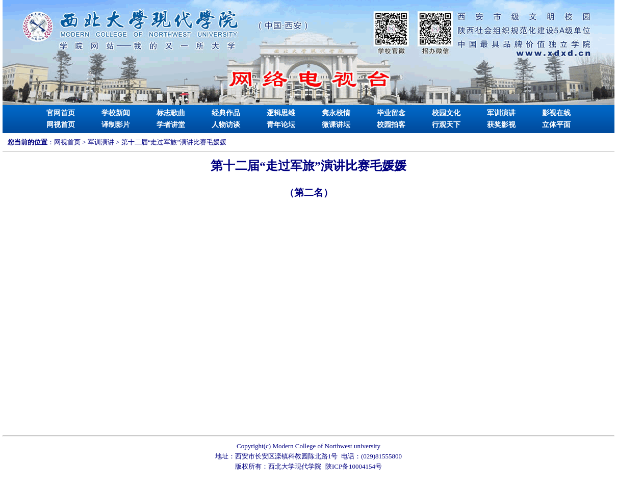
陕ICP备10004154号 (353, 466)
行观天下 (446, 125)
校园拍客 (391, 125)
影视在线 (556, 113)
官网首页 (60, 113)
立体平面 (556, 125)
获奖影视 (501, 125)
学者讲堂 (171, 125)
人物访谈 (226, 125)
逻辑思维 (281, 113)
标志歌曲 (171, 113)
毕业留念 (391, 113)
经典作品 (226, 113)
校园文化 (446, 113)
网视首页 (60, 125)
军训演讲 (501, 113)
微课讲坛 (336, 125)
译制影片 (115, 125)
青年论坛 (281, 125)
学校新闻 (115, 113)
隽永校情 (336, 113)
